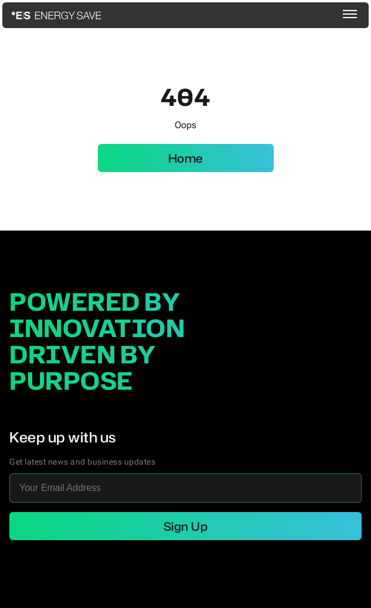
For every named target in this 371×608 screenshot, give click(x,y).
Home (185, 158)
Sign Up (186, 526)
